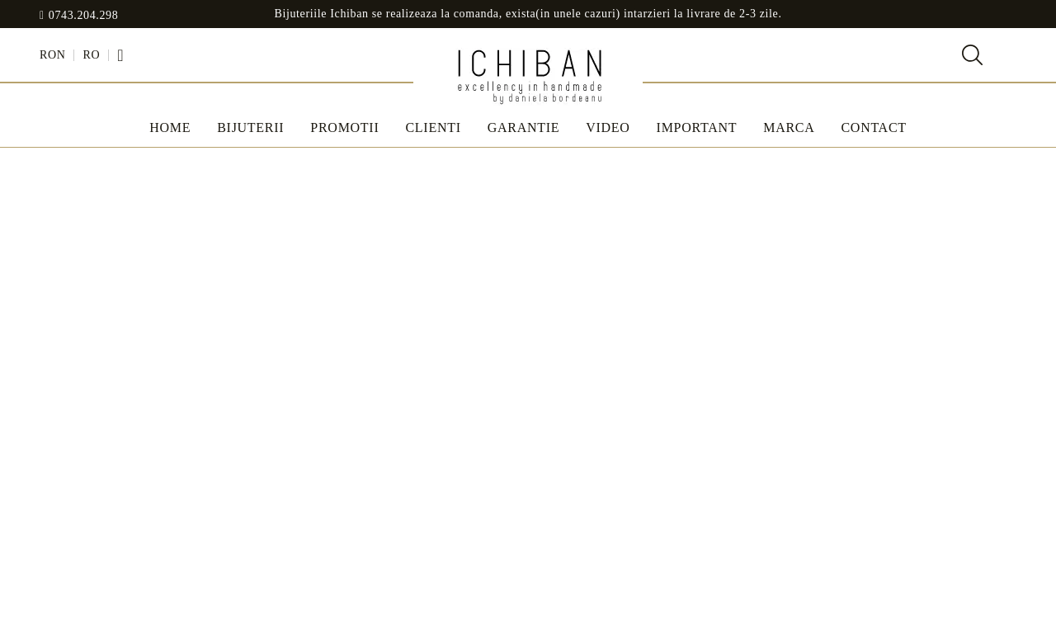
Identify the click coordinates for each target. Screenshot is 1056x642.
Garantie (524, 127)
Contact (873, 127)
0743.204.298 (84, 15)
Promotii (344, 127)
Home (170, 127)
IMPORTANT (697, 127)
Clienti (432, 127)
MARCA (788, 127)
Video (607, 127)
